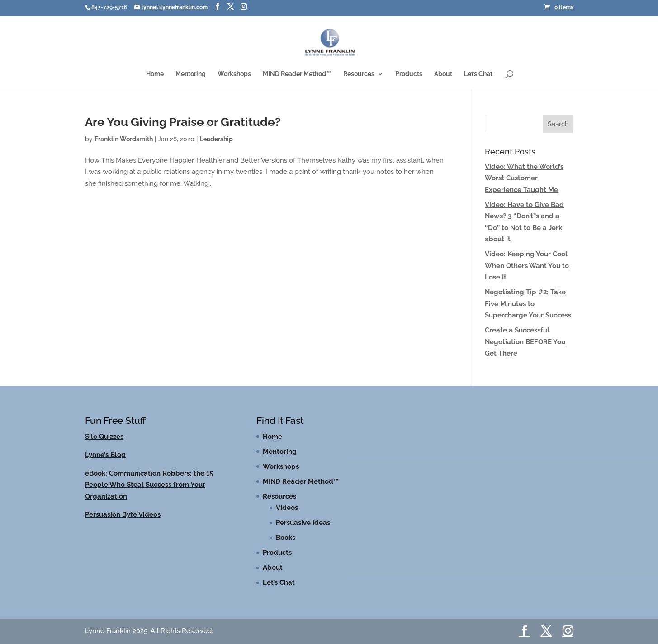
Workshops (234, 74)
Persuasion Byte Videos (123, 514)
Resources (358, 74)
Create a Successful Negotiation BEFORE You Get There (525, 341)
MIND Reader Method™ (297, 74)
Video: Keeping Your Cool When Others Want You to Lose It (527, 265)
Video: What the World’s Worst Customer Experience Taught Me (524, 178)
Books (285, 537)
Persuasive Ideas (303, 523)
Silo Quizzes (104, 437)
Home (155, 74)
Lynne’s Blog (105, 455)
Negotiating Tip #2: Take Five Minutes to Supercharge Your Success (528, 303)
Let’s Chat (478, 74)
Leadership (216, 139)
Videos (287, 508)
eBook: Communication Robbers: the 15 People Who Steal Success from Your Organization (149, 484)
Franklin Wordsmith (124, 139)
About (443, 74)
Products (408, 74)
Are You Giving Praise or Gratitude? (183, 122)
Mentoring (190, 74)
